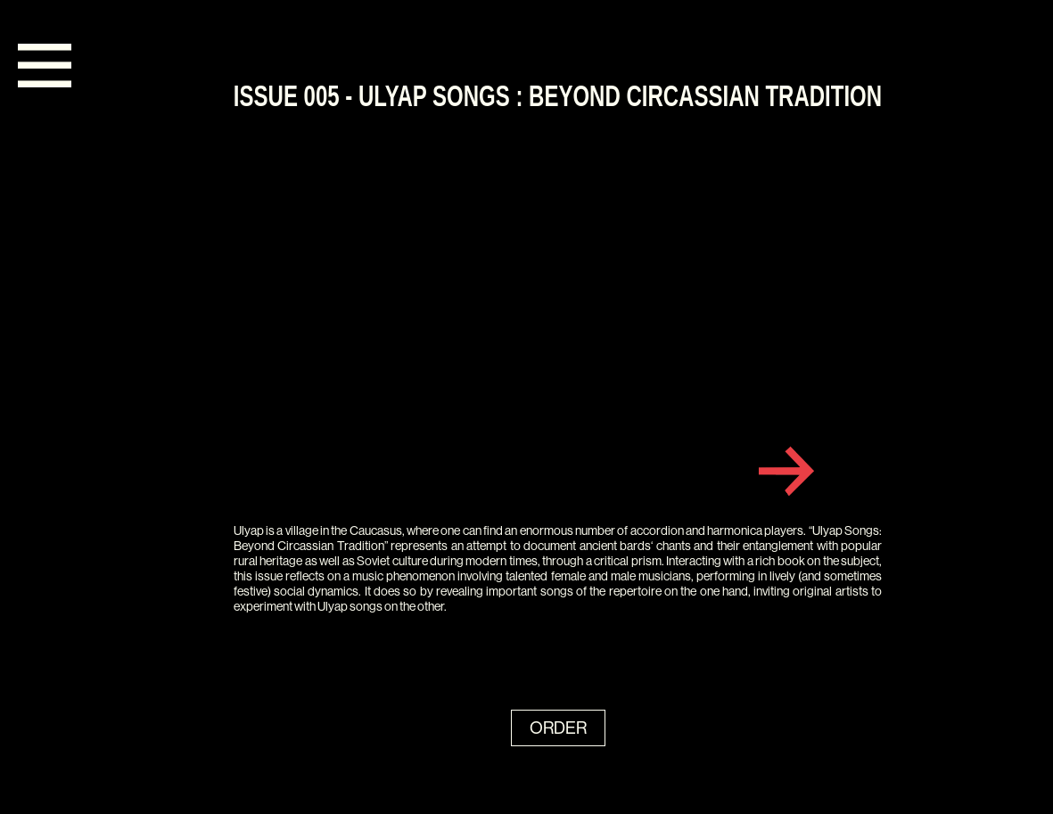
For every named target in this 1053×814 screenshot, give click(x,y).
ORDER (558, 727)
